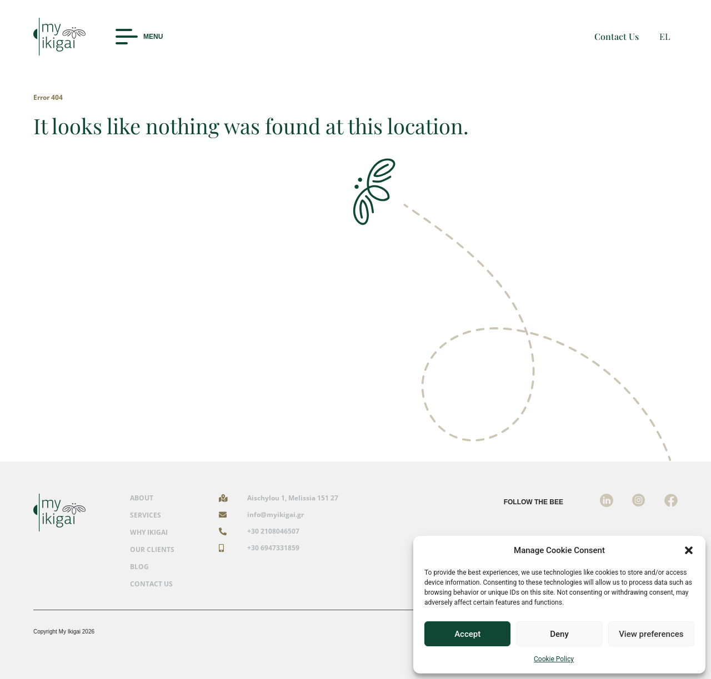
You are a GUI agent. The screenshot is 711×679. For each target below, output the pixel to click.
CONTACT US (151, 584)
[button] (688, 550)
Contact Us (616, 36)
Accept (467, 634)
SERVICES (145, 515)
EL (664, 36)
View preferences (651, 634)
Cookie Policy (554, 659)
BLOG (139, 567)
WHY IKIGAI (149, 532)
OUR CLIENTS (152, 549)
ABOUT (141, 498)
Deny (559, 634)
